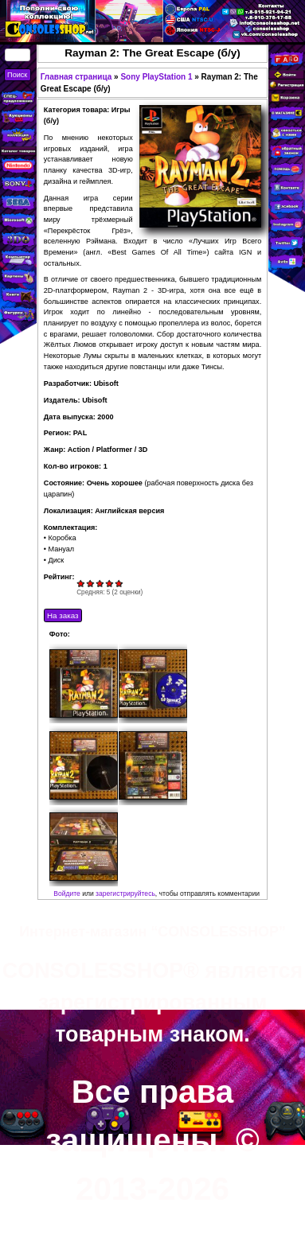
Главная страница (76, 76)
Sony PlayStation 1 (156, 76)
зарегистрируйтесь (125, 894)
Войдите (66, 894)
